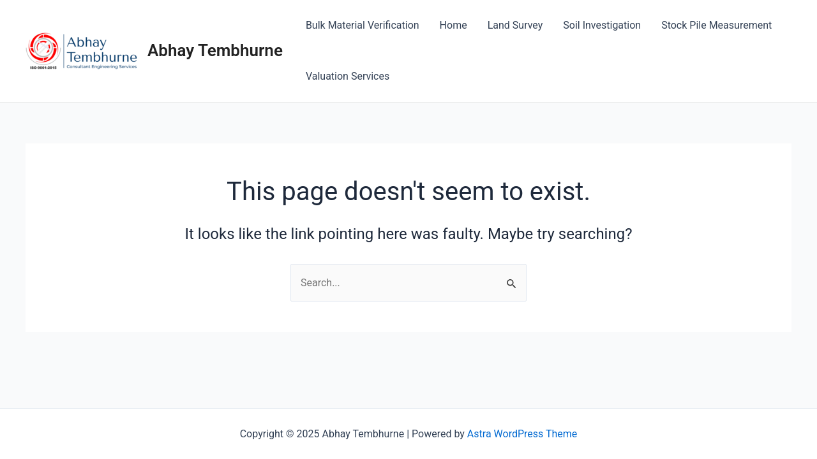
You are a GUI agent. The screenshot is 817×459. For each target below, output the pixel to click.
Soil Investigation (602, 25)
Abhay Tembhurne (215, 50)
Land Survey (515, 25)
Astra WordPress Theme (522, 434)
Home (453, 25)
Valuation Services (347, 76)
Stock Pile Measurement (716, 25)
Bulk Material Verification (362, 25)
